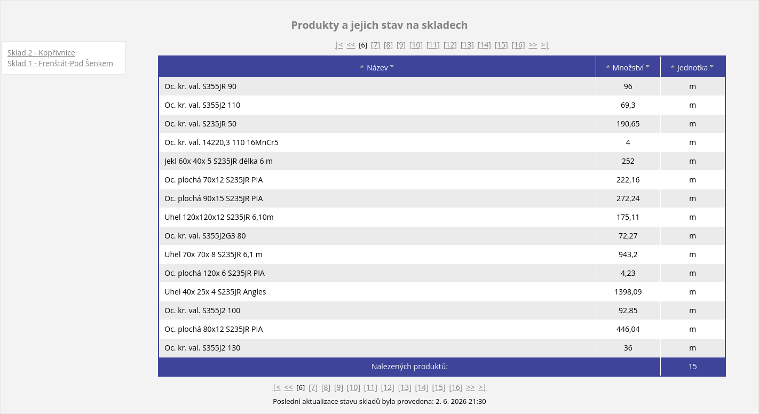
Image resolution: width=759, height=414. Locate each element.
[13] (467, 44)
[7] (375, 44)
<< (351, 44)
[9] (401, 44)
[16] (518, 44)
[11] (433, 44)
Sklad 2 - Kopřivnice (41, 52)
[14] (484, 44)
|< (339, 44)
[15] (501, 44)
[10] (416, 44)
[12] (450, 44)
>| (545, 44)
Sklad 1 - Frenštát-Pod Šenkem (60, 63)
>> (532, 44)
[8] (388, 44)
